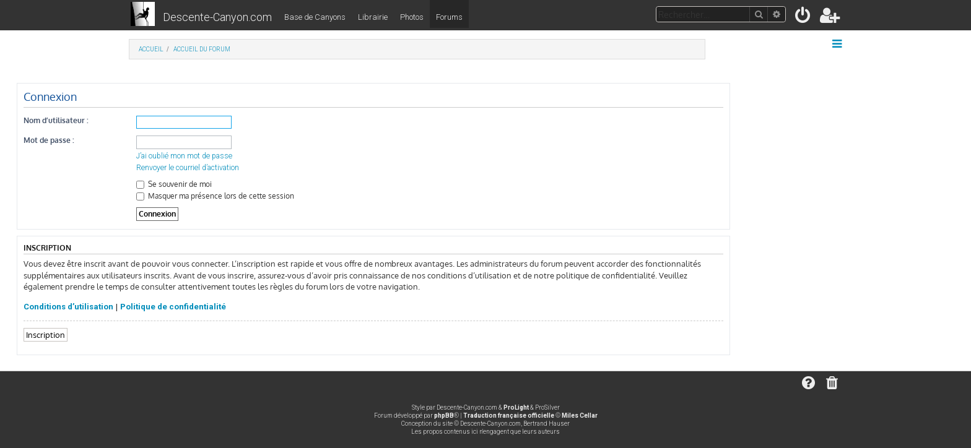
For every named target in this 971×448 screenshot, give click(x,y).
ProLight (516, 407)
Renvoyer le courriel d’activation (187, 167)
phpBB (444, 415)
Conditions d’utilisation (68, 306)
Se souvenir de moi (174, 184)
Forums (449, 17)
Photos (412, 17)
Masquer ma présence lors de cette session (215, 195)
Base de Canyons (315, 17)
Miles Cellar (580, 415)
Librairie (373, 17)
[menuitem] (803, 17)
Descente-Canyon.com (217, 17)
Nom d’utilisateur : (56, 120)
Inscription (45, 334)
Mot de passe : (49, 140)
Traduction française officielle (508, 415)
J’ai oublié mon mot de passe (184, 156)
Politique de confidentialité (173, 306)
